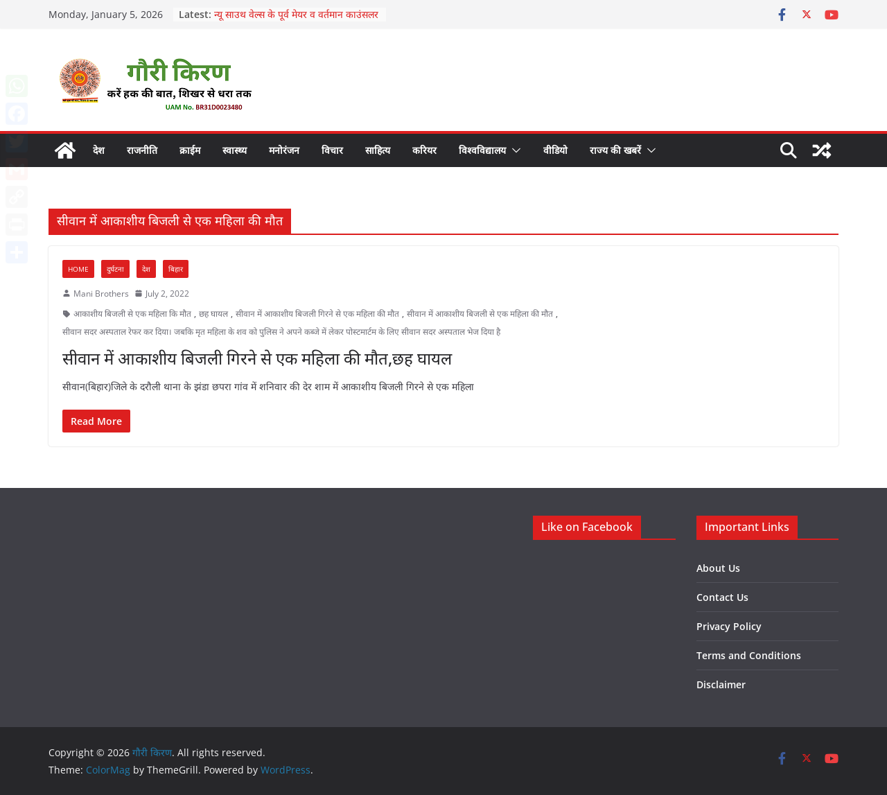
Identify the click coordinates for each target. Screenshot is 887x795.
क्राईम (189, 150)
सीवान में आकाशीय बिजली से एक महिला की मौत (480, 314)
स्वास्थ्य (234, 150)
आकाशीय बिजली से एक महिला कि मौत (132, 314)
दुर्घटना (115, 269)
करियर (424, 150)
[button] (513, 150)
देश (99, 150)
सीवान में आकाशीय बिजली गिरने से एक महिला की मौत (317, 314)
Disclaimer (721, 684)
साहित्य (377, 150)
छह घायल (213, 314)
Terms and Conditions (748, 655)
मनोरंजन (284, 150)
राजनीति (142, 150)
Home (78, 269)
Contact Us (722, 597)
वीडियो (555, 150)
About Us (718, 568)
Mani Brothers (101, 293)
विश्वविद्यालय (482, 150)
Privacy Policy (729, 626)
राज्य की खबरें (615, 150)
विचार (332, 150)
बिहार (175, 269)
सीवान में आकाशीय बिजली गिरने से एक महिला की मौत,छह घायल (257, 358)
